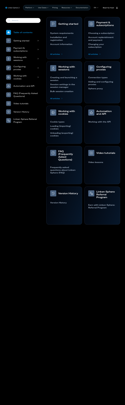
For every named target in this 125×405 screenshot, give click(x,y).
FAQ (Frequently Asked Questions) (22, 94)
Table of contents (19, 32)
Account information (61, 44)
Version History (17, 111)
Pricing (55, 8)
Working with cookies (16, 77)
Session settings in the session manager (62, 85)
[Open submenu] (35, 40)
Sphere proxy (95, 88)
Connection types (98, 77)
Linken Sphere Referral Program (21, 120)
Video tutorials (17, 103)
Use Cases (43, 8)
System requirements (61, 33)
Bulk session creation (61, 91)
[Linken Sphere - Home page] (12, 8)
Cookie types (57, 122)
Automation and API (20, 86)
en (96, 8)
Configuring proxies (16, 68)
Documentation (82, 8)
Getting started (17, 40)
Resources (67, 8)
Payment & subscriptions (17, 49)
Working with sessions (16, 58)
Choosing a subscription (101, 33)
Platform (29, 8)
